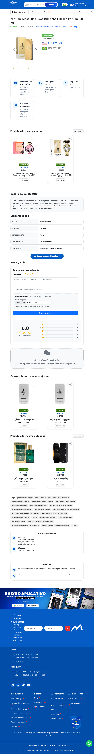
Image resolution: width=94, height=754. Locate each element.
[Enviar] (67, 628)
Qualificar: (17, 274)
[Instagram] (18, 686)
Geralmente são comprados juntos (35, 376)
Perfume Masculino (42, 26)
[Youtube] (29, 686)
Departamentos (19, 12)
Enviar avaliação (45, 313)
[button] (14, 49)
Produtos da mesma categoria (32, 436)
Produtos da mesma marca (29, 131)
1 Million (63, 26)
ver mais (78, 131)
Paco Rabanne (55, 26)
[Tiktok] (24, 686)
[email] (53, 628)
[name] (33, 628)
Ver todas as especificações (47, 256)
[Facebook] (13, 686)
